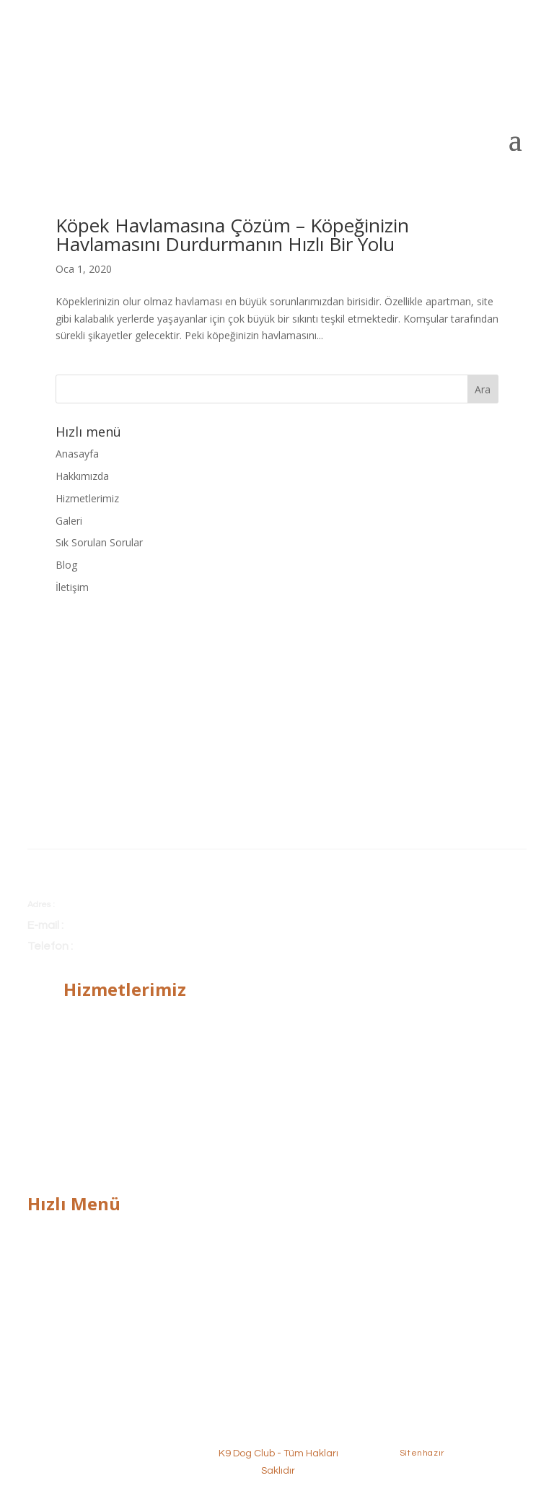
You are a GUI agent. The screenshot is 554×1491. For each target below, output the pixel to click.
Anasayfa (77, 453)
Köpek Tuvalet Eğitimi (113, 1102)
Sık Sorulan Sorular (99, 542)
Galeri (69, 521)
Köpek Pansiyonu (103, 1125)
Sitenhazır (422, 1453)
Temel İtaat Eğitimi (107, 1013)
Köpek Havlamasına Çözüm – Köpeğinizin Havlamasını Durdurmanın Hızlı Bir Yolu (232, 234)
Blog (66, 565)
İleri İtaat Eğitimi (100, 1036)
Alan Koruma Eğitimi (110, 1080)
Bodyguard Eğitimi (106, 1057)
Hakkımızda (82, 476)
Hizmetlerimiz (87, 498)
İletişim (72, 587)
